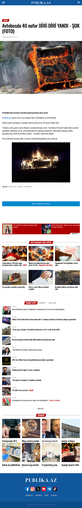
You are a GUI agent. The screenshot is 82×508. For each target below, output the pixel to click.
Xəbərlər (39, 495)
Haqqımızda (29, 495)
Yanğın (20, 187)
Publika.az (6, 118)
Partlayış (12, 187)
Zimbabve (28, 187)
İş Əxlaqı (54, 495)
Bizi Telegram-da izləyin (41, 204)
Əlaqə (46, 495)
